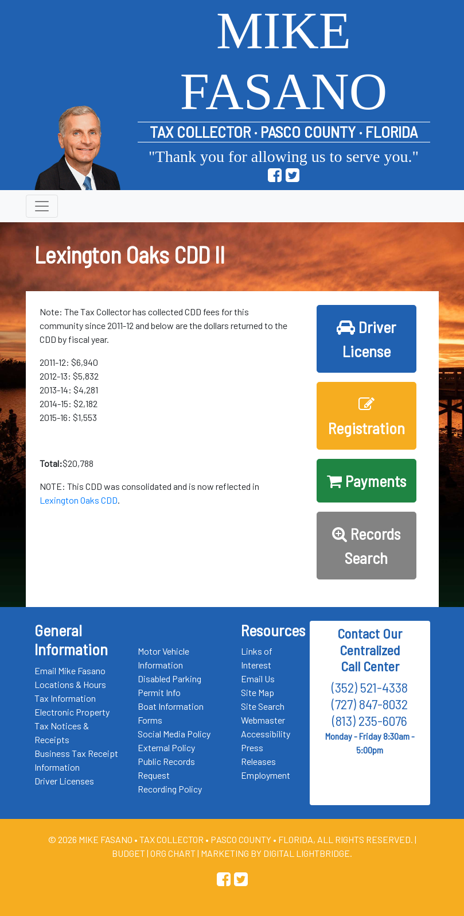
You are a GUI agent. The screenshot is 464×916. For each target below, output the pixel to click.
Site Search (262, 706)
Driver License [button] (366, 339)
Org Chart (173, 853)
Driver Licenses (64, 780)
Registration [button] (366, 417)
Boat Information (171, 706)
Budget (128, 853)
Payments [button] (366, 480)
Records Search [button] (366, 545)
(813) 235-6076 (369, 720)
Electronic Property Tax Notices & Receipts (72, 725)
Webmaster (263, 719)
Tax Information (65, 698)
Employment (265, 775)
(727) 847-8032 (370, 703)
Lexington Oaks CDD (79, 499)
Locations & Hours (70, 684)
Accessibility (265, 733)
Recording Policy (170, 788)
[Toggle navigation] (42, 206)
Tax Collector (172, 839)
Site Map (257, 692)
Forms (150, 719)
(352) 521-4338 (370, 687)
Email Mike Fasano (70, 670)
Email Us (258, 678)
